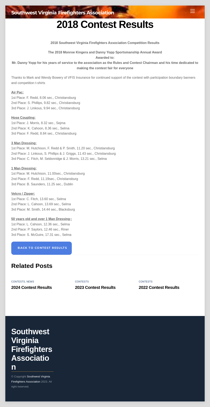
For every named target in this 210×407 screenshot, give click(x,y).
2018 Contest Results (105, 24)
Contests (18, 281)
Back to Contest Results (42, 248)
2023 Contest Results (95, 287)
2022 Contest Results (159, 287)
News (30, 281)
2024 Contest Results (31, 287)
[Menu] (192, 11)
